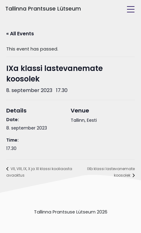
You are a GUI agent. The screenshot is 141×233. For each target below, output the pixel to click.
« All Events (20, 33)
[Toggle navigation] (131, 9)
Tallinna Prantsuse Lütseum (43, 8)
